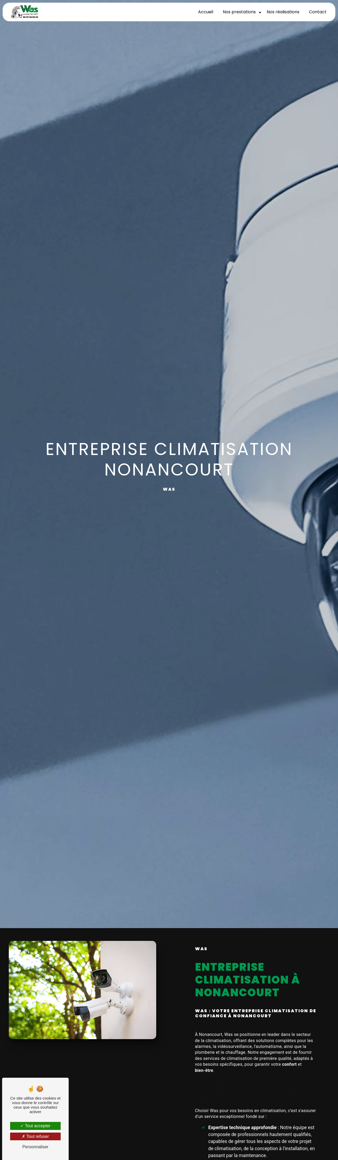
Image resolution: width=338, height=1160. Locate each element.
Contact (317, 12)
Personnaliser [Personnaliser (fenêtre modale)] (35, 1147)
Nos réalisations (282, 12)
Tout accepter (35, 1126)
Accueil (205, 12)
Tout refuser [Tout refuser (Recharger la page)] (35, 1136)
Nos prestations (238, 12)
